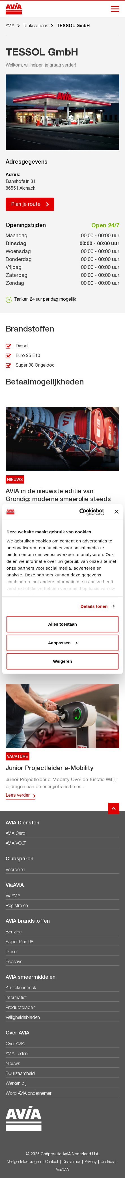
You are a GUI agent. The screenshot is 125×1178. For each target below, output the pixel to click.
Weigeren (62, 661)
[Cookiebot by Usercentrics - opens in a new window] (79, 512)
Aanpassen (62, 642)
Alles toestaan (62, 624)
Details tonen (94, 606)
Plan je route (25, 204)
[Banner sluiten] (116, 512)
